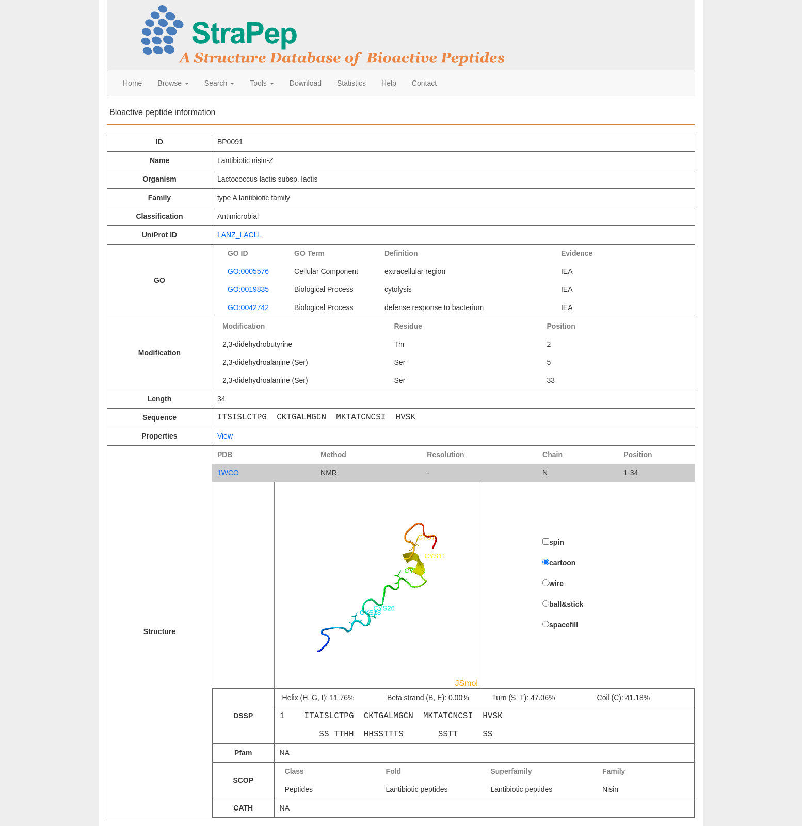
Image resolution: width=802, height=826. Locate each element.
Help (388, 83)
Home (132, 83)
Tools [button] (262, 83)
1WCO (228, 472)
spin (556, 542)
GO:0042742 (248, 307)
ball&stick (566, 604)
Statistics (351, 83)
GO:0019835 (248, 289)
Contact (424, 83)
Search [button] (219, 83)
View (225, 436)
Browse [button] (173, 83)
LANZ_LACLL (239, 235)
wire (556, 583)
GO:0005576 (248, 271)
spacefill (563, 625)
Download (306, 83)
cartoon (562, 563)
